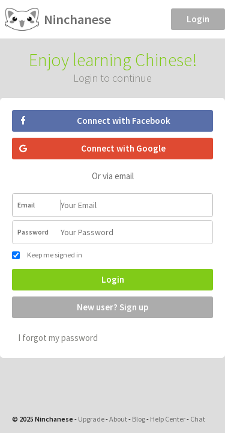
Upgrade (91, 418)
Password (33, 231)
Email (26, 204)
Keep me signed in (47, 254)
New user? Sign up (112, 307)
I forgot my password (58, 337)
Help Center (167, 418)
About (118, 418)
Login (198, 19)
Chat (197, 418)
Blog (138, 418)
